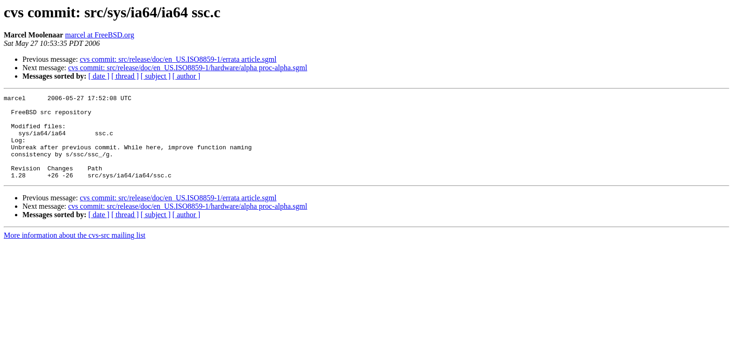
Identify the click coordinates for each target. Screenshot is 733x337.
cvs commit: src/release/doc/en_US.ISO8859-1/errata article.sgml (178, 59)
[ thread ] (125, 76)
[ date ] (98, 76)
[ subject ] (156, 76)
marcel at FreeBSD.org (99, 35)
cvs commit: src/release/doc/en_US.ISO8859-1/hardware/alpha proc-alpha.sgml (187, 68)
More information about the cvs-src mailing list (74, 252)
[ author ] (186, 76)
